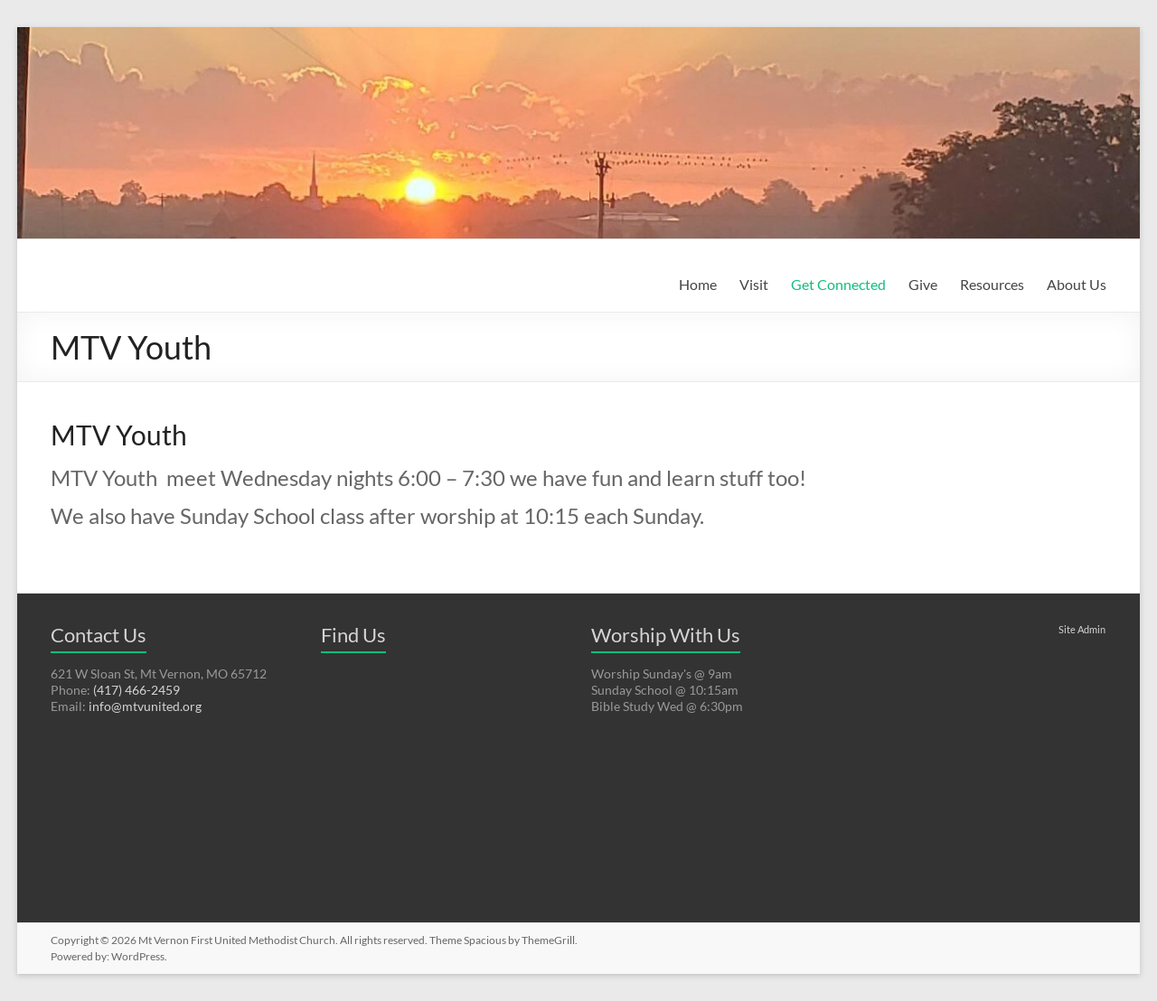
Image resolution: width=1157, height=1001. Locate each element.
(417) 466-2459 (136, 689)
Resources (992, 284)
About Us (1076, 284)
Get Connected (838, 284)
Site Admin (1081, 629)
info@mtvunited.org (145, 706)
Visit (753, 284)
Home (698, 284)
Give (922, 284)
